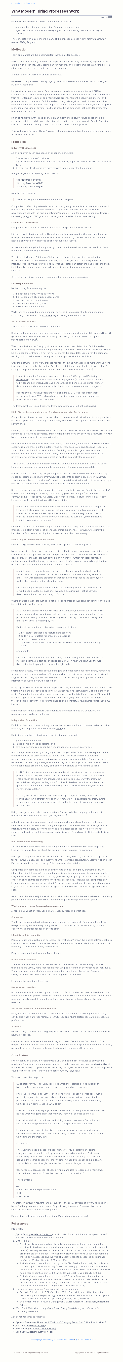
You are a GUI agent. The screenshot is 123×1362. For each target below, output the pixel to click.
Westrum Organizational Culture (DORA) (36, 1328)
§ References (72, 312)
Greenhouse (22, 379)
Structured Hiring (27, 1070)
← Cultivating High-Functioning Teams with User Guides (50, 1340)
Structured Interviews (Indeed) (31, 1325)
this (60, 433)
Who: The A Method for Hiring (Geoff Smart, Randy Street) (45, 1308)
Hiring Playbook (47, 131)
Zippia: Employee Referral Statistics (34, 1234)
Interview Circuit (102, 1064)
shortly (60, 728)
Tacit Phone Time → (88, 1340)
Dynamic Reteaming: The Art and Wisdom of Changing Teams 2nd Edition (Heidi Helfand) (61, 1322)
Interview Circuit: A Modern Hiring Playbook (38, 1203)
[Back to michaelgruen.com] (76, 1340)
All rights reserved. (101, 1352)
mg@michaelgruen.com (38, 1352)
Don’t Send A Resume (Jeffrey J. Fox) (34, 1332)
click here (47, 315)
